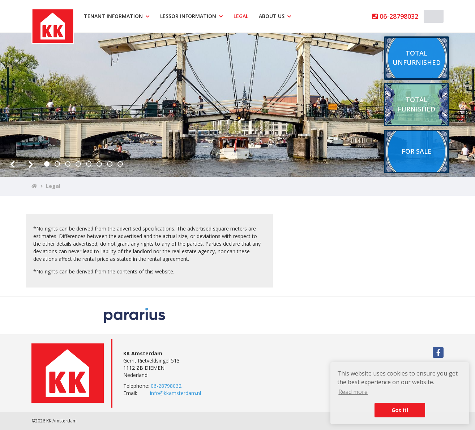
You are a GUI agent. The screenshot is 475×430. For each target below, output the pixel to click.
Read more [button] (353, 392)
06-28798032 (395, 16)
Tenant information (117, 16)
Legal (241, 16)
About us (275, 16)
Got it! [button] (399, 410)
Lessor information (191, 16)
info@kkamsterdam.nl (175, 393)
